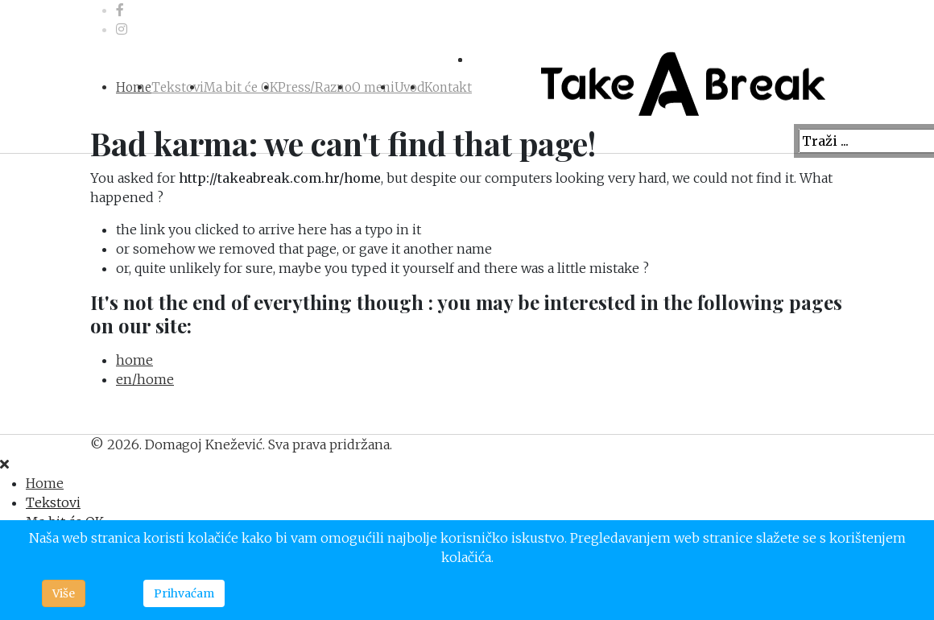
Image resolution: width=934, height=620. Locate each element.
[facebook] (120, 10)
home (134, 360)
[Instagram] (121, 29)
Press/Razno (315, 87)
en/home (145, 379)
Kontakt (448, 87)
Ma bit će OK (241, 87)
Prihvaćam (184, 593)
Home (133, 87)
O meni (373, 87)
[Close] (4, 464)
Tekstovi (177, 87)
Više (63, 593)
